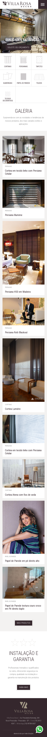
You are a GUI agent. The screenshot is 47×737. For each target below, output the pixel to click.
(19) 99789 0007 (30, 724)
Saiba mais (23, 687)
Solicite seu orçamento (18, 47)
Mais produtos (23, 623)
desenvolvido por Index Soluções (23, 733)
